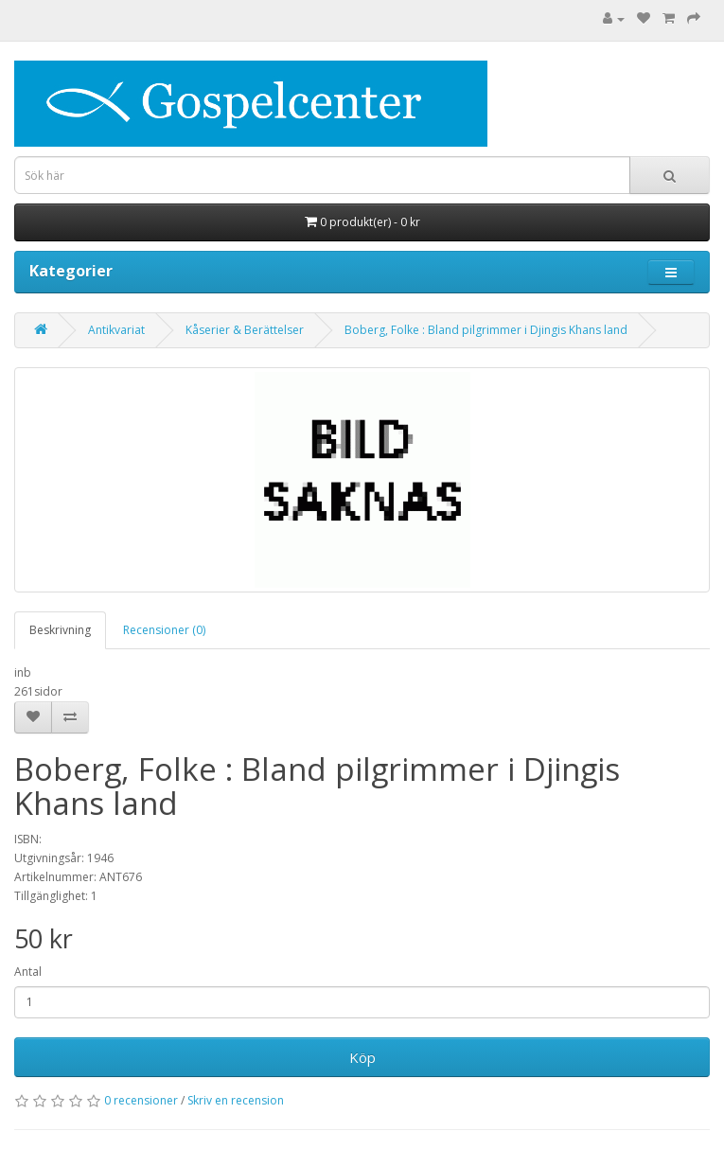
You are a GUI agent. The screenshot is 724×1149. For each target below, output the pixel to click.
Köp (362, 1057)
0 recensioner (141, 1100)
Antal (28, 971)
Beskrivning (60, 630)
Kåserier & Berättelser (244, 330)
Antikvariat (116, 330)
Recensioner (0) (164, 630)
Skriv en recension (235, 1100)
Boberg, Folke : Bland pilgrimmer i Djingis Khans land (485, 330)
